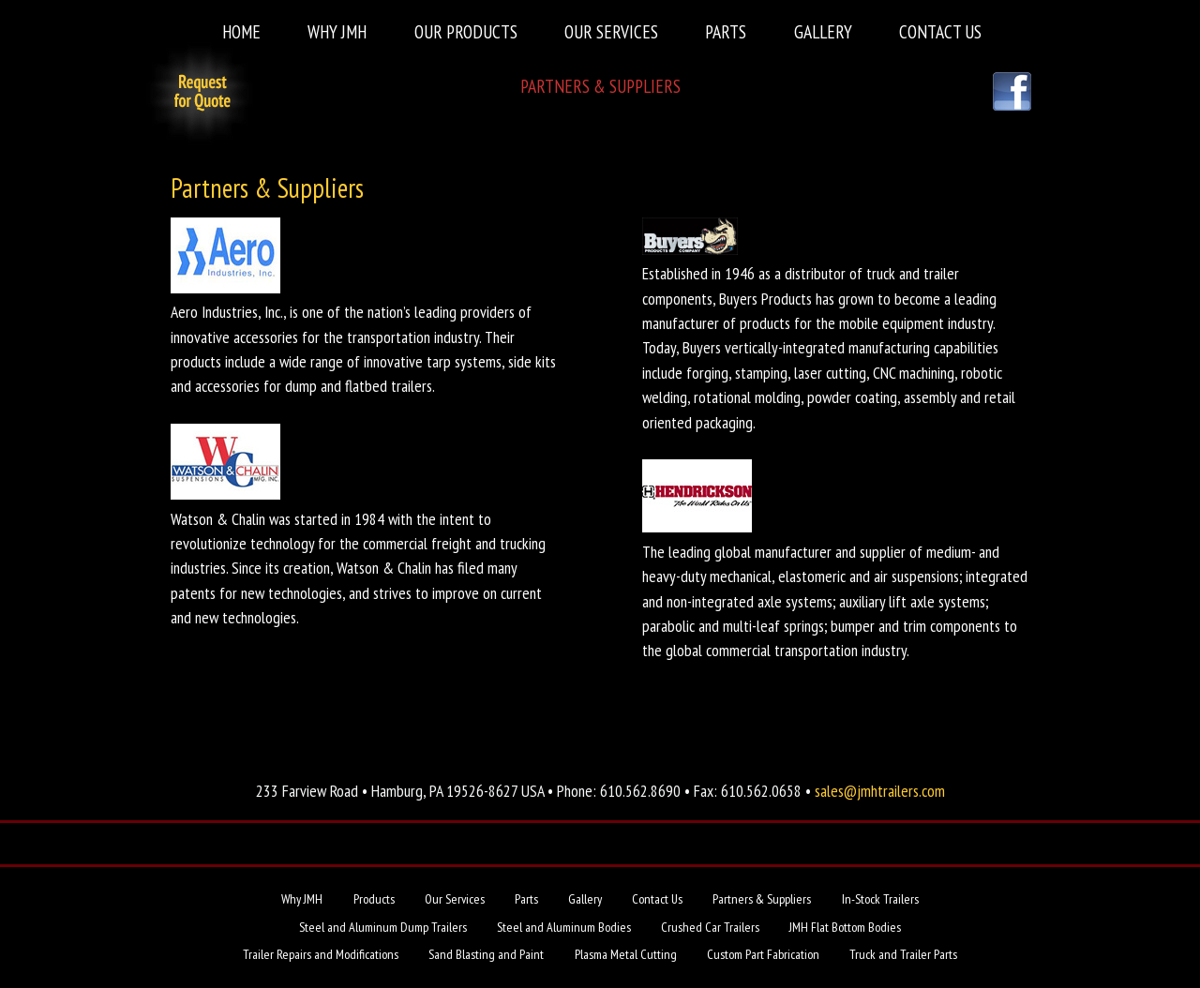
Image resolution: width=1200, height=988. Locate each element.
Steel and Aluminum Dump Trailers (383, 927)
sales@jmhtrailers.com (880, 790)
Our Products (466, 31)
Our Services (611, 31)
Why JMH (337, 31)
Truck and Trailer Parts (903, 954)
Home (241, 31)
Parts (725, 31)
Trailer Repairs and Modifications (320, 954)
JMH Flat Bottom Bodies (845, 927)
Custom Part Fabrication (763, 954)
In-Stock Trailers (880, 899)
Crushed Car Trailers (710, 927)
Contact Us (940, 31)
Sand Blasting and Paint (486, 954)
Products (374, 899)
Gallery (823, 31)
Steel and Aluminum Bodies (564, 927)
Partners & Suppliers (600, 85)
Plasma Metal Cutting (626, 954)
